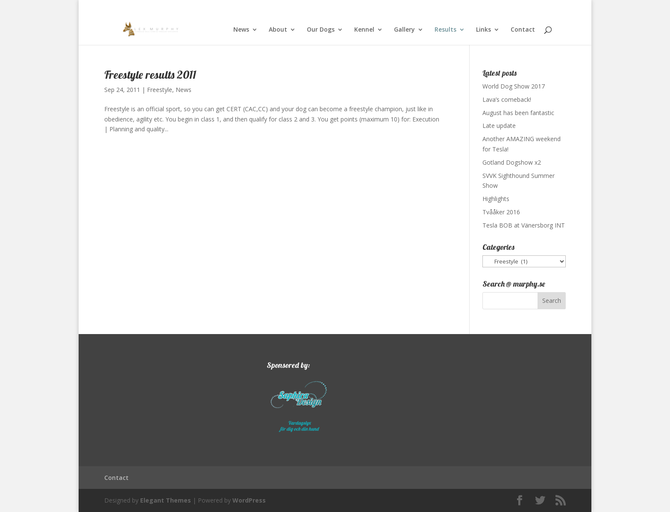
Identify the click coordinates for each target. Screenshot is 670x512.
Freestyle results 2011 (150, 75)
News (241, 30)
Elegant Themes (165, 500)
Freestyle (159, 90)
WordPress (249, 500)
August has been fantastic (518, 113)
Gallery (404, 30)
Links (483, 30)
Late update (499, 125)
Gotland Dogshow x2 (511, 162)
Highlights (495, 199)
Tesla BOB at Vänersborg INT (523, 225)
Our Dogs (321, 30)
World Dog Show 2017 (513, 86)
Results (445, 30)
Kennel (364, 30)
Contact (523, 30)
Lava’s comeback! (506, 99)
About (278, 30)
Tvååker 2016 (501, 212)
